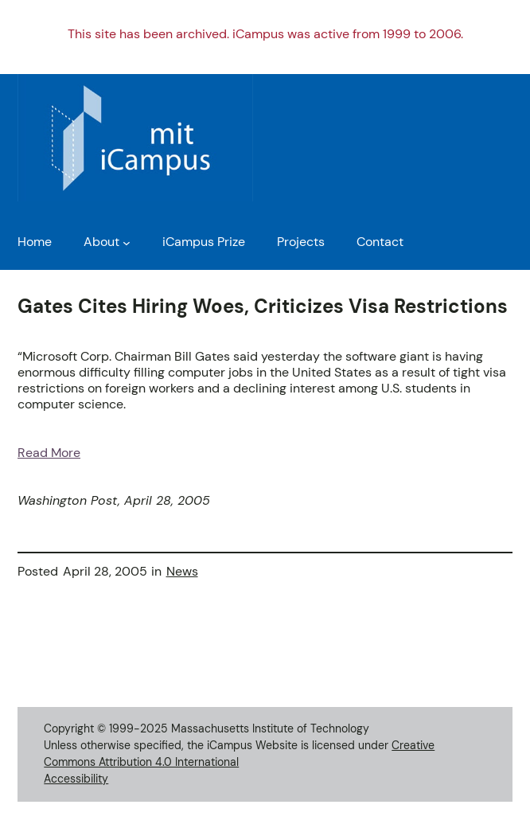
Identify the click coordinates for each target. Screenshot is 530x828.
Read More (49, 453)
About (101, 242)
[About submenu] (127, 243)
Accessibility (76, 778)
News (182, 572)
